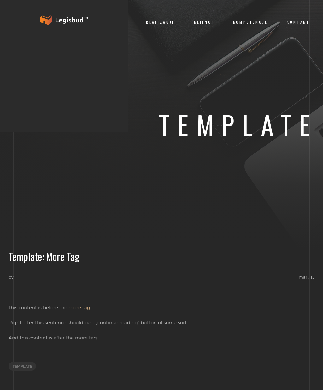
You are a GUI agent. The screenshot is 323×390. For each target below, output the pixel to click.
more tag (79, 307)
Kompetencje (250, 22)
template (22, 366)
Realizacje (160, 22)
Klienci (204, 22)
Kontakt (298, 22)
